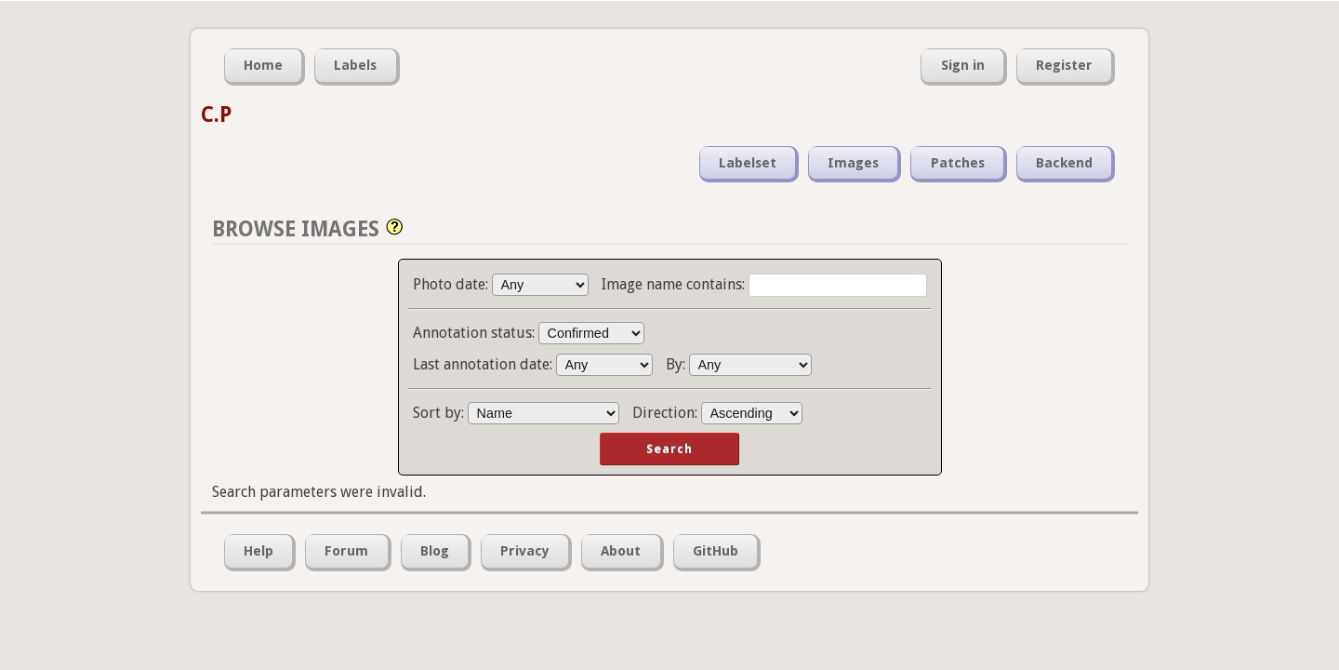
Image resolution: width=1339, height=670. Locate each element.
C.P (216, 114)
